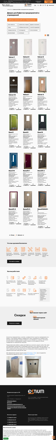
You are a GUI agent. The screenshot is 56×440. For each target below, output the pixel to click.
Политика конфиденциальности (15, 404)
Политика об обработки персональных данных (16, 408)
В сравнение (18, 71)
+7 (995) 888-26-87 (11, 424)
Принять (6, 438)
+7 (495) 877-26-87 (11, 417)
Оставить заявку (48, 2)
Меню (3, 4)
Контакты (51, 5)
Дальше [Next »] (20, 235)
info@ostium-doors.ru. (29, 354)
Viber (35, 352)
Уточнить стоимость (11, 71)
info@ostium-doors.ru (38, 2)
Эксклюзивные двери (8, 5)
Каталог (8, 4)
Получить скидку (14, 323)
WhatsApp (30, 352)
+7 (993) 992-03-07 (12, 422)
